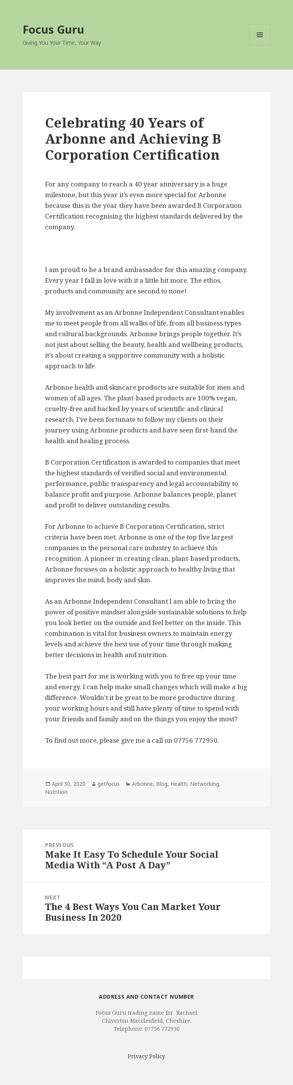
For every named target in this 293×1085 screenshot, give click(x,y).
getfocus (109, 783)
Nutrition (56, 791)
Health (179, 783)
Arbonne (142, 783)
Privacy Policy (146, 1056)
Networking (204, 783)
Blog (161, 783)
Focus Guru (53, 29)
